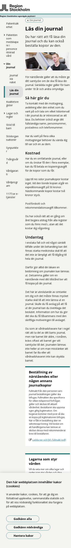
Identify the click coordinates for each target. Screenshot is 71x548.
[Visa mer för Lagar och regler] (3, 113)
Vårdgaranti (12, 172)
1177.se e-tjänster (12, 195)
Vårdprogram (12, 183)
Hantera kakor (23, 535)
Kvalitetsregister (12, 103)
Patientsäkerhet (12, 25)
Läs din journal (14, 92)
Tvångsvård (12, 160)
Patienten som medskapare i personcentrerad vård (12, 45)
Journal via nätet (14, 79)
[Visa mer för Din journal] (3, 64)
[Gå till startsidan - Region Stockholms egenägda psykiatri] (35, 7)
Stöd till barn (10, 126)
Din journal (10, 65)
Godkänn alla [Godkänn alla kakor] (23, 519)
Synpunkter (12, 149)
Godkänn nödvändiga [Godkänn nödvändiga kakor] (28, 527)
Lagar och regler (12, 114)
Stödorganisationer (12, 137)
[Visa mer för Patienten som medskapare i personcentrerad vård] (3, 35)
